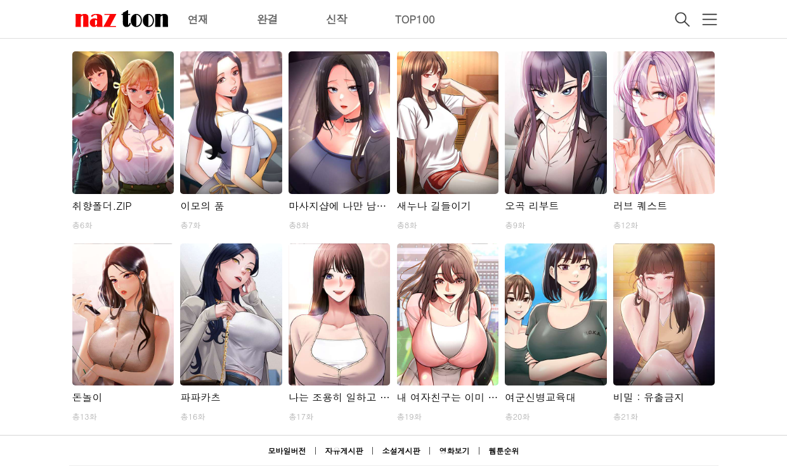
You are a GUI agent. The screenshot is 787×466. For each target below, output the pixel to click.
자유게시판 (344, 450)
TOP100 (415, 19)
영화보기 (454, 450)
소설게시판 (401, 450)
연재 (198, 19)
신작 (337, 19)
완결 (267, 19)
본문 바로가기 (0, 0)
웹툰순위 (504, 450)
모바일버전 (287, 450)
